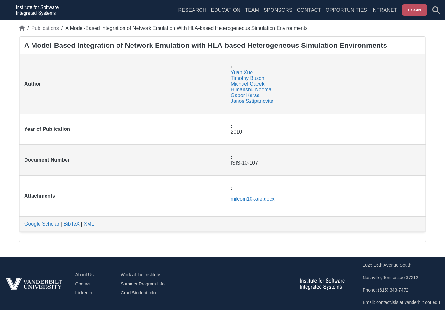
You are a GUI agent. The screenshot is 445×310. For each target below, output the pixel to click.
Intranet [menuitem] (384, 10)
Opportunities (346, 10)
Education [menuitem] (225, 10)
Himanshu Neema (251, 89)
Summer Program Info (143, 283)
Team (252, 10)
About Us (84, 274)
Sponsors (278, 10)
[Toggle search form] (436, 10)
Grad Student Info (138, 292)
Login (414, 10)
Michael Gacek (248, 84)
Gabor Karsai (246, 95)
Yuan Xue (242, 72)
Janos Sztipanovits (252, 101)
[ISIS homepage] (35, 10)
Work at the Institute (140, 274)
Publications (45, 28)
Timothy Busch (247, 78)
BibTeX (71, 224)
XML (89, 224)
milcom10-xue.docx (253, 198)
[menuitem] (252, 14)
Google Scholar (41, 224)
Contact (309, 10)
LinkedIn (83, 292)
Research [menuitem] (192, 10)
